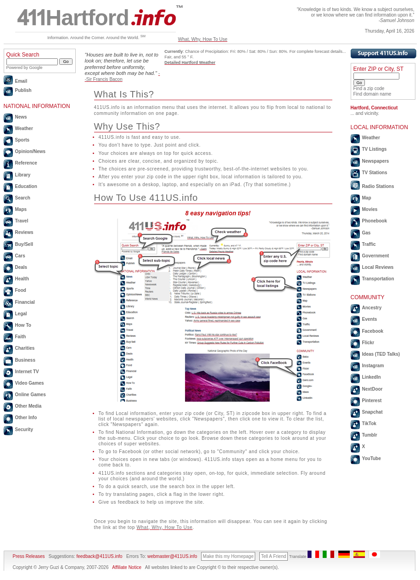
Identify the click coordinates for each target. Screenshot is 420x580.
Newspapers (375, 161)
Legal (21, 313)
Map (366, 197)
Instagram (373, 365)
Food (20, 290)
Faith (20, 336)
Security (24, 429)
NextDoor (372, 389)
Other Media (28, 406)
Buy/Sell (24, 244)
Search (22, 197)
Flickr (368, 342)
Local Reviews (378, 267)
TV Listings (374, 149)
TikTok (369, 423)
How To (23, 325)
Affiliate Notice (126, 567)
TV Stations (374, 172)
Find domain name (372, 94)
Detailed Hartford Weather (189, 62)
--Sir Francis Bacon (122, 76)
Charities (25, 348)
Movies (370, 209)
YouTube (371, 458)
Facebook (373, 331)
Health (22, 278)
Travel (21, 220)
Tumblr (369, 435)
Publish (23, 90)
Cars (20, 255)
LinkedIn (371, 377)
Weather (24, 128)
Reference (26, 162)
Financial (25, 302)
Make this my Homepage (228, 556)
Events (369, 319)
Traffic (369, 244)
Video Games (29, 383)
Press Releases (29, 556)
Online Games (30, 394)
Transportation (378, 278)
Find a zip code (369, 88)
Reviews (24, 232)
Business (25, 360)
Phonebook (374, 220)
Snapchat (372, 412)
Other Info (26, 417)
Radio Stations (378, 186)
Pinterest (372, 400)
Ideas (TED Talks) (381, 354)
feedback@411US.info (99, 556)
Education (26, 186)
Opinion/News (30, 151)
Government (375, 255)
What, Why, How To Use (202, 39)
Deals (21, 267)
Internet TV (27, 371)
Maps (21, 209)
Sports (22, 139)
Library (23, 174)
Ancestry (372, 307)
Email (21, 81)
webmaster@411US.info (172, 556)
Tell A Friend (273, 556)
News (21, 116)
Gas (366, 232)
